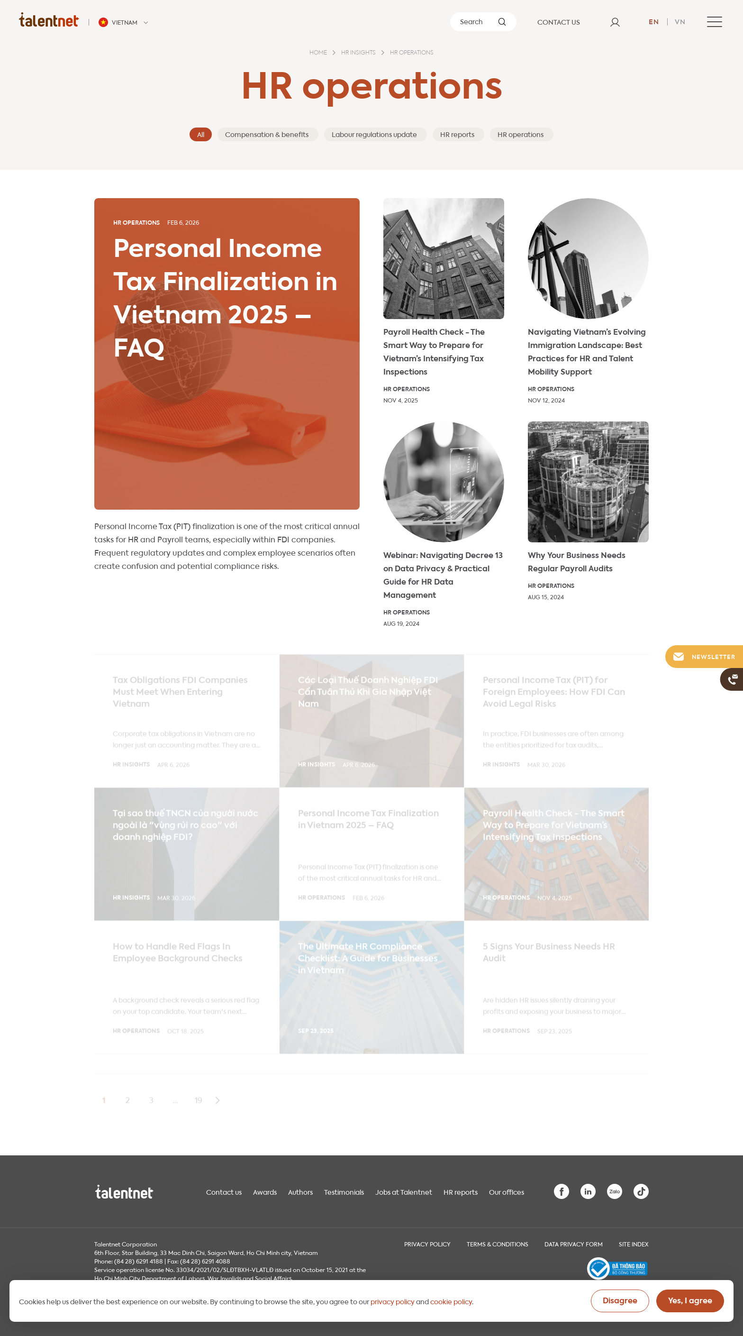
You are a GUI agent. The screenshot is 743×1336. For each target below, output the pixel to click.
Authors (300, 1191)
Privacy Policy (427, 1243)
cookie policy (451, 1301)
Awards (265, 1191)
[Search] (483, 21)
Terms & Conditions (497, 1243)
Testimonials (344, 1191)
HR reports (461, 1191)
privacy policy (393, 1301)
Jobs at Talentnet (403, 1191)
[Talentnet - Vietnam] (124, 22)
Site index (634, 1243)
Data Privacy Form (573, 1243)
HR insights (358, 53)
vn (680, 21)
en (654, 21)
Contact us (224, 1191)
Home (318, 53)
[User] (615, 21)
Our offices (506, 1191)
